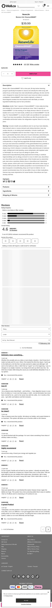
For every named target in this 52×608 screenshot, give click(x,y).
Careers (3, 558)
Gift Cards (4, 542)
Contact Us (4, 540)
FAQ (2, 547)
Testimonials (30, 544)
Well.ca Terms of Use (33, 549)
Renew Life (26, 14)
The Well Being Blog (33, 551)
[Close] (48, 592)
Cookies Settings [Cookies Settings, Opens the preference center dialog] (26, 604)
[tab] (26, 85)
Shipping (3, 549)
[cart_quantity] (8, 74)
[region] (26, 598)
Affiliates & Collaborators (34, 542)
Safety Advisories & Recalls (9, 544)
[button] (3, 74)
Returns (3, 551)
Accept (26, 600)
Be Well (30, 554)
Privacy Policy (9, 596)
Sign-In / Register (39, 1)
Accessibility (4, 556)
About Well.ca (31, 540)
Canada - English (8, 566)
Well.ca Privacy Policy (33, 547)
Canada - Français (33, 566)
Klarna (3, 554)
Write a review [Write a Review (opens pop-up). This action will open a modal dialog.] (34, 64)
